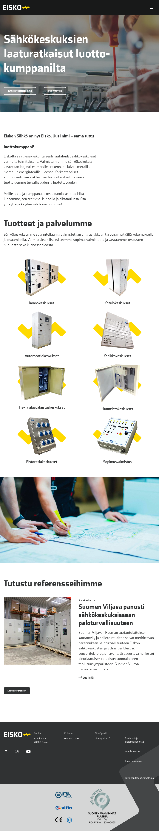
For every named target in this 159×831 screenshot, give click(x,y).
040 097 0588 (72, 738)
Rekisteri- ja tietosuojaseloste (134, 739)
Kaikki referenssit (16, 691)
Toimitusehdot (133, 751)
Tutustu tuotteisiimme (20, 91)
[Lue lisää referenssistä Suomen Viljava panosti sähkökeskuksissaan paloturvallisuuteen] (79, 638)
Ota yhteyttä (55, 91)
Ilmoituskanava (133, 761)
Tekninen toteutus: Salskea (139, 778)
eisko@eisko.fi (102, 738)
